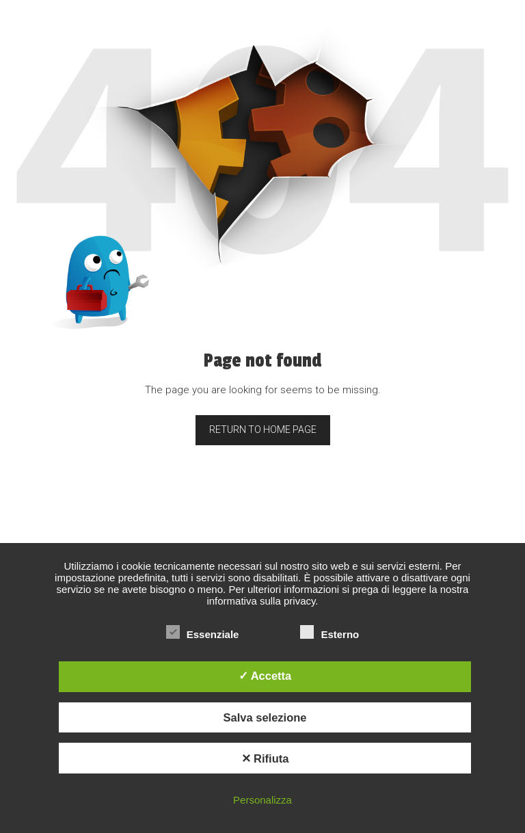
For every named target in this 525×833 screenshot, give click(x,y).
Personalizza (262, 800)
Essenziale (202, 634)
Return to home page (263, 429)
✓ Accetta (265, 676)
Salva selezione (265, 717)
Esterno (329, 634)
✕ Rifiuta (265, 758)
